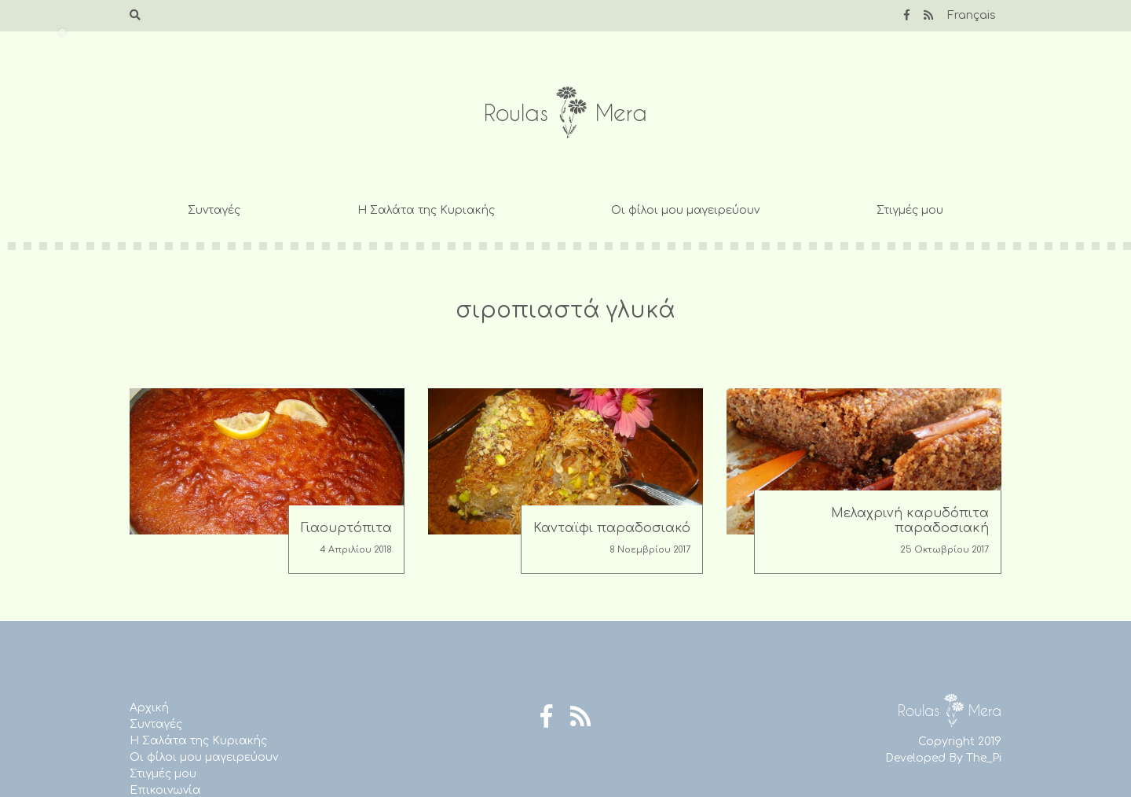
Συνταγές (214, 210)
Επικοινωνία (165, 790)
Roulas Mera (565, 113)
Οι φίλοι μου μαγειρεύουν (685, 210)
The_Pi (983, 758)
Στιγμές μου (910, 210)
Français (971, 15)
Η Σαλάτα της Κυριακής (426, 210)
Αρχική (149, 708)
